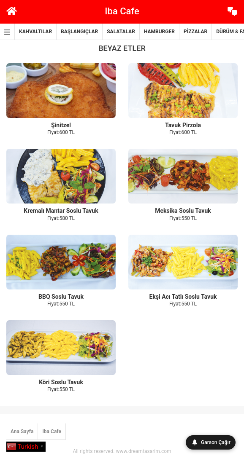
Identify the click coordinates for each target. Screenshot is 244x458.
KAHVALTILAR (35, 32)
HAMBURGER (159, 32)
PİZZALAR (195, 32)
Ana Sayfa (22, 431)
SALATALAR (121, 32)
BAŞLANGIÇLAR (79, 32)
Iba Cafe (51, 431)
